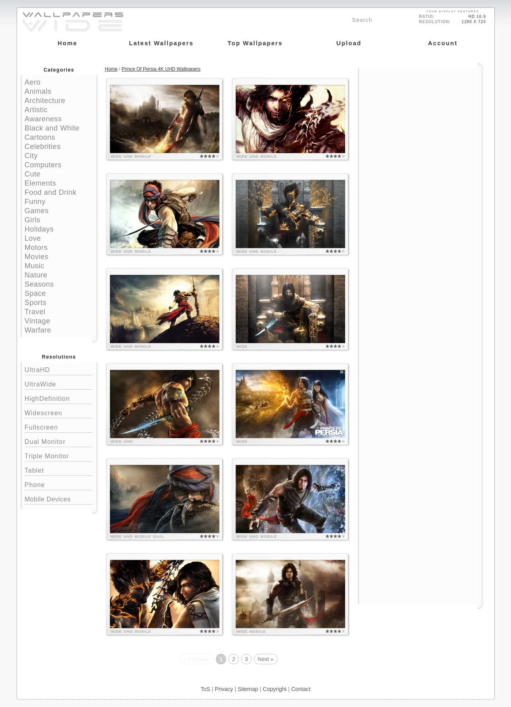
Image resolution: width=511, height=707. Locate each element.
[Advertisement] (420, 118)
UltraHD (59, 369)
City (31, 156)
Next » (265, 659)
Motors (36, 248)
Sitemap (248, 689)
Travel (35, 312)
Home (111, 69)
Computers (43, 165)
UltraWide (59, 383)
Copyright (275, 689)
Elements (40, 183)
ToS (205, 689)
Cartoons (40, 137)
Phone (59, 484)
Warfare (38, 330)
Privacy (224, 689)
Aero (33, 82)
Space (35, 293)
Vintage (37, 321)
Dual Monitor (59, 441)
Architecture (45, 101)
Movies (37, 257)
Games (37, 211)
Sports (36, 303)
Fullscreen (59, 426)
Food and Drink (51, 192)
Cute (33, 174)
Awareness (43, 119)
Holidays (39, 229)
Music (35, 266)
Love (33, 238)
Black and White (52, 128)
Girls (33, 220)
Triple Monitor (59, 455)
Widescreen (59, 412)
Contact (300, 689)
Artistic (36, 110)
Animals (38, 91)
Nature (36, 275)
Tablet (59, 469)
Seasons (39, 284)
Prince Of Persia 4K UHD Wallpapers (161, 69)
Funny (35, 202)
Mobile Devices (48, 499)
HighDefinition (59, 398)
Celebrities (43, 147)
